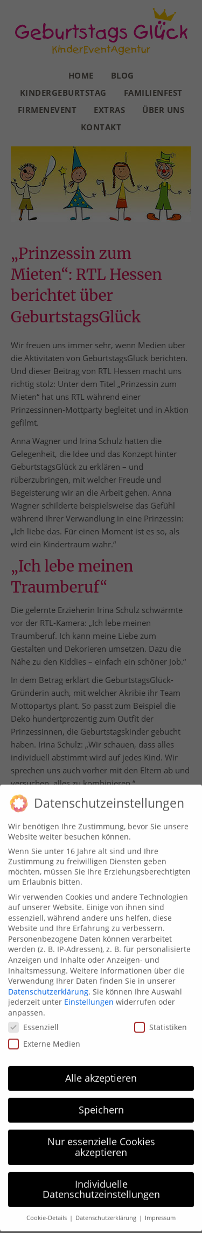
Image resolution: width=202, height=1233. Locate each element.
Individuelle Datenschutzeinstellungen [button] (101, 1183)
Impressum (160, 1212)
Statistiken (160, 1021)
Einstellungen (89, 996)
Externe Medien (44, 1038)
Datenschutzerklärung (48, 986)
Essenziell (33, 1021)
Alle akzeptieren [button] (101, 1072)
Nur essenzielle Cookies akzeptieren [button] (101, 1141)
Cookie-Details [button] (47, 1212)
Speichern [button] (101, 1104)
